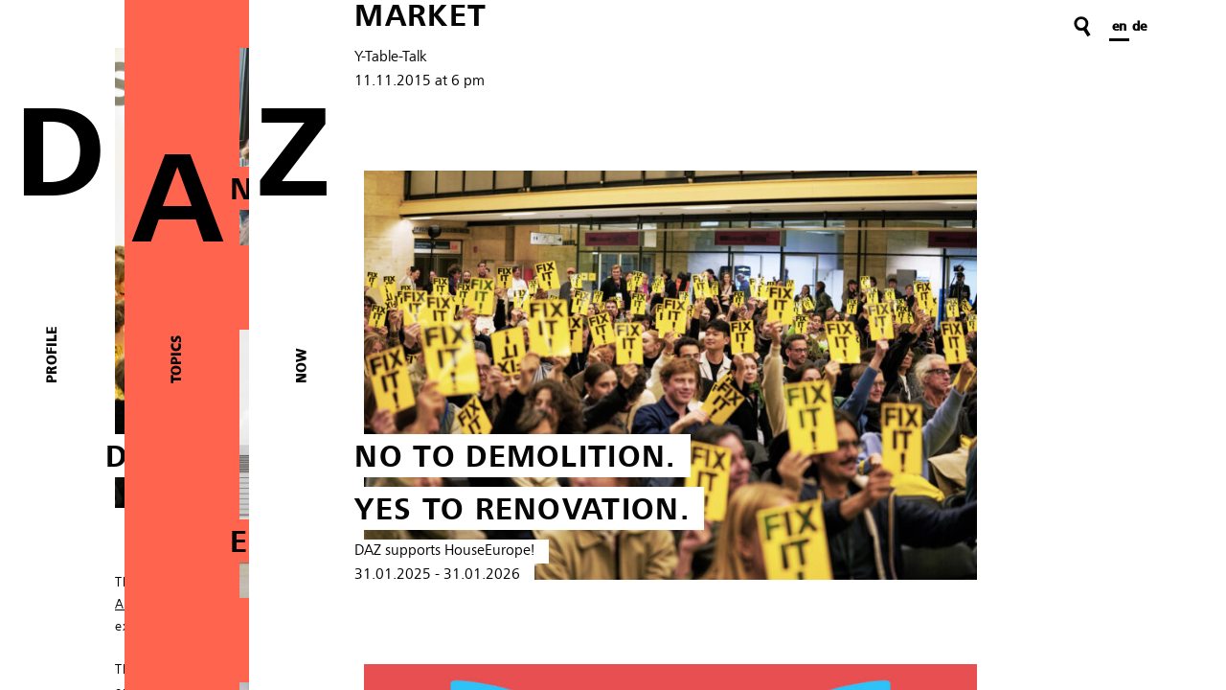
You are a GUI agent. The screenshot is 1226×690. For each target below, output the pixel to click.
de (1139, 27)
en (1119, 27)
